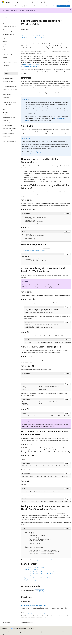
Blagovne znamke (13, 634)
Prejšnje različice (22, 632)
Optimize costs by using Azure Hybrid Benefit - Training (33, 605)
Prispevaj (40, 632)
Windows (43, 16)
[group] (47, 342)
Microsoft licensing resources (30, 64)
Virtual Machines (35, 16)
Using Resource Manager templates (33, 580)
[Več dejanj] (69, 16)
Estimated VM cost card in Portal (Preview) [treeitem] (10, 103)
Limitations (24, 32)
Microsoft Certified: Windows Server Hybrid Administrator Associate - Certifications (40, 614)
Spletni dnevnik (31, 632)
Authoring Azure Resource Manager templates (32, 250)
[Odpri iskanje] (66, 2)
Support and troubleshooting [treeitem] (9, 141)
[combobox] (10, 18)
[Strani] (17, 15)
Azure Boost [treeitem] (6, 65)
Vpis (69, 2)
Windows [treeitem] (7, 73)
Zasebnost (45, 632)
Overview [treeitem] (5, 23)
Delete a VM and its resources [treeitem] (10, 86)
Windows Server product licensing (30, 66)
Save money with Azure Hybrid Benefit (33, 567)
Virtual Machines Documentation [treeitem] (10, 21)
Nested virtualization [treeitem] (8, 99)
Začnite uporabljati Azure (63, 6)
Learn (22, 16)
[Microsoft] (3, 2)
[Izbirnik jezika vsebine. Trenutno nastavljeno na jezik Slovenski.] (4, 628)
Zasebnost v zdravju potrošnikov (58, 632)
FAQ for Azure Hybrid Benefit (31, 569)
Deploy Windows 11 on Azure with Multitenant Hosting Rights (39, 578)
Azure (27, 16)
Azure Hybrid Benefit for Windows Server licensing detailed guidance (41, 571)
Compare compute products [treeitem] (9, 26)
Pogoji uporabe (4, 634)
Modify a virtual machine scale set (43, 560)
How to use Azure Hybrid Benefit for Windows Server (34, 36)
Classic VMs (25, 34)
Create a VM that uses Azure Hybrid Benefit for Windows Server (36, 37)
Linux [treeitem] (6, 70)
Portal (54, 6)
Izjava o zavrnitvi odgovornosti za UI (9, 632)
